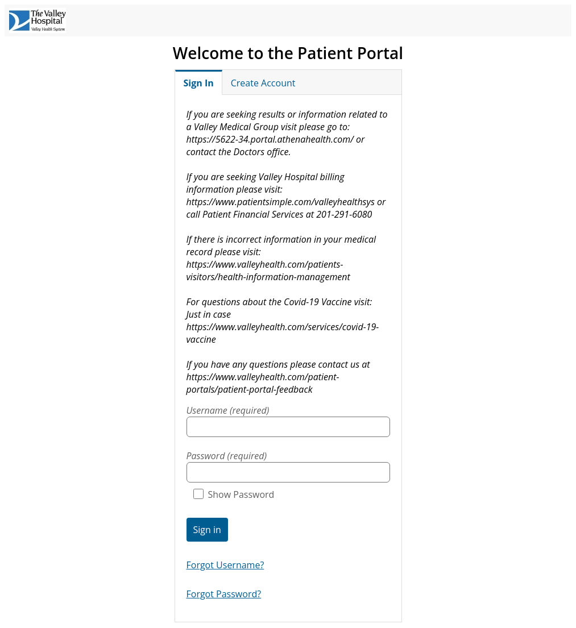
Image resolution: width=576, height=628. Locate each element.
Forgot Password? (224, 594)
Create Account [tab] (263, 83)
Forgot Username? (225, 565)
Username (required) (228, 410)
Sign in (207, 529)
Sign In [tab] (199, 83)
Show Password (234, 494)
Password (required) (227, 456)
